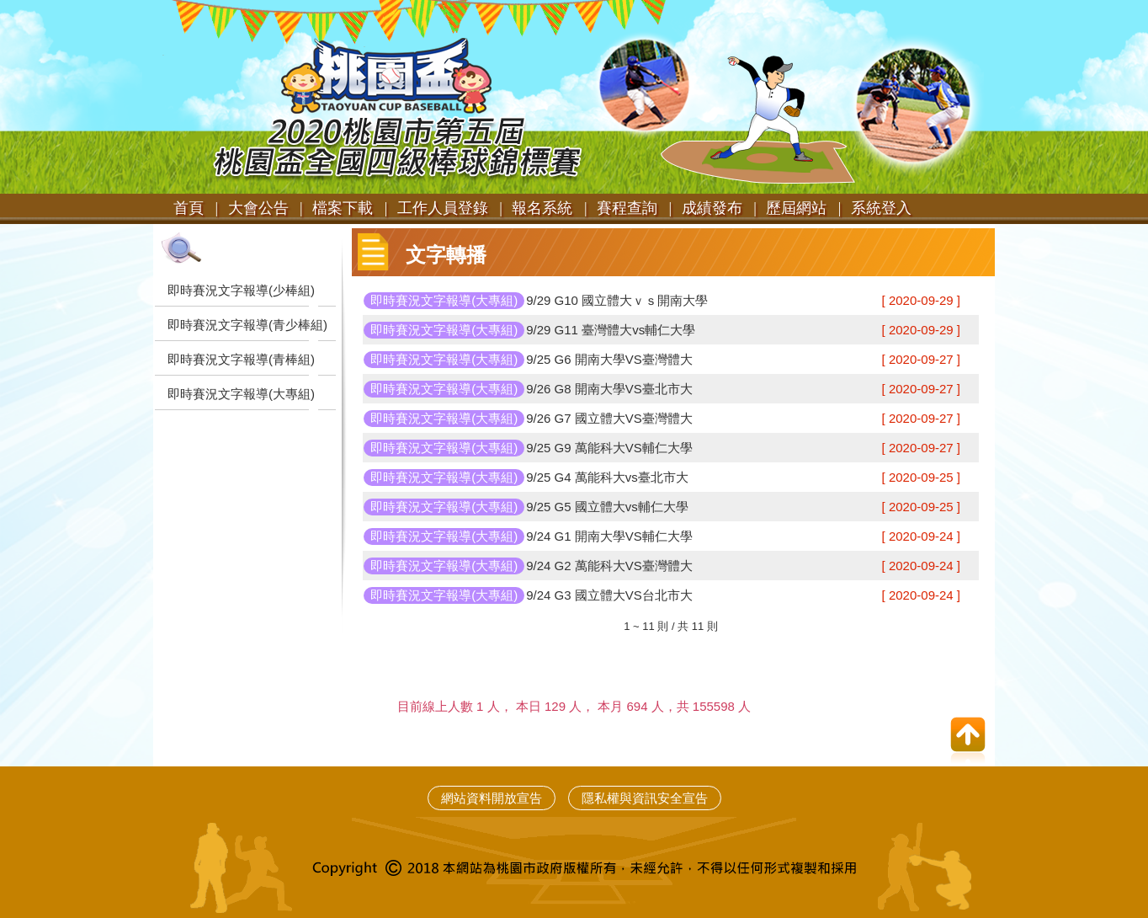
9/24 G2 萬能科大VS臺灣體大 (609, 565)
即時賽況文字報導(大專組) (241, 394)
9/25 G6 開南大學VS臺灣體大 (609, 359)
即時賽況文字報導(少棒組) (241, 290)
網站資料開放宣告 (491, 798)
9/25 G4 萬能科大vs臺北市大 (607, 477)
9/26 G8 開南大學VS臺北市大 (609, 389)
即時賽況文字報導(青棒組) (241, 359)
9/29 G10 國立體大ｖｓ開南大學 (617, 300)
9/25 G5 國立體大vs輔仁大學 (607, 506)
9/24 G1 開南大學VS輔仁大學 (609, 536)
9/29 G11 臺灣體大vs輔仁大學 (610, 330)
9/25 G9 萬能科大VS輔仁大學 (609, 447)
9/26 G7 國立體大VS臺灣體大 (609, 418)
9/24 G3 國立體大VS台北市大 (609, 595)
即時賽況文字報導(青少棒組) (247, 325)
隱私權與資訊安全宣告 (645, 798)
